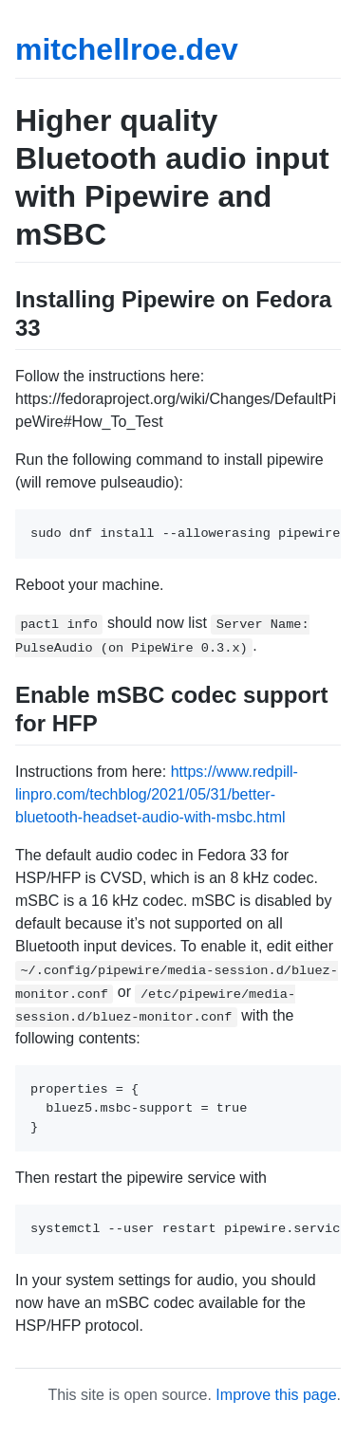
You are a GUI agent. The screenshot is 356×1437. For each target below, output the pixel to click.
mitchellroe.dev (126, 49)
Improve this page (275, 1395)
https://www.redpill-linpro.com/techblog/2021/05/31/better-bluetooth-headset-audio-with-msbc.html (156, 794)
